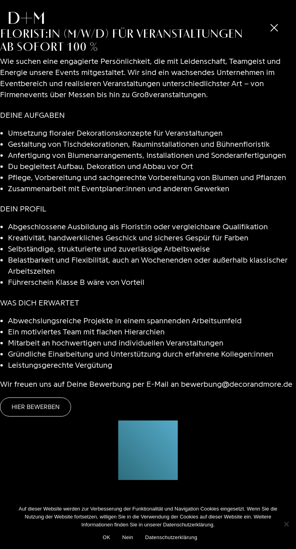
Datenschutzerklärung (171, 537)
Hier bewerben (36, 407)
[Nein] (286, 524)
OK (106, 537)
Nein (127, 537)
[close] (274, 28)
